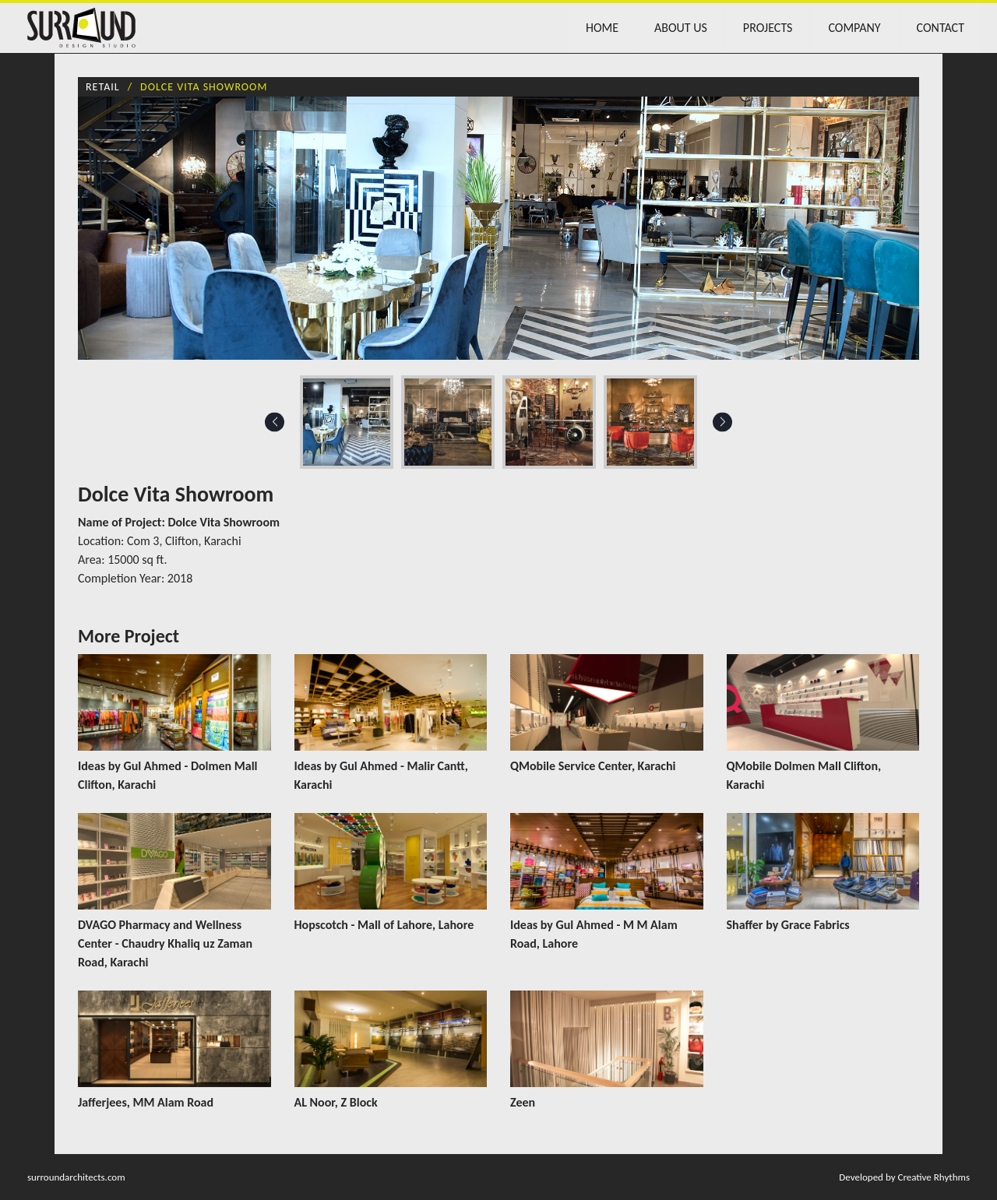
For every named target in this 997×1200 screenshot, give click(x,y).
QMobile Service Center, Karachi (593, 765)
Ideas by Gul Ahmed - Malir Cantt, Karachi (381, 775)
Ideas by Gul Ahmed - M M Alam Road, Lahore (594, 934)
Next (722, 421)
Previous (274, 421)
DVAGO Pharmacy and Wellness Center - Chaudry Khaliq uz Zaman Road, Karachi (165, 943)
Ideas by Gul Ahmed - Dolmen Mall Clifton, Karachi (168, 775)
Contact (940, 27)
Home (602, 27)
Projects (768, 27)
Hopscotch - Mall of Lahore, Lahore (384, 924)
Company (854, 27)
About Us (680, 27)
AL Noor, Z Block (336, 1102)
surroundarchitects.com (76, 1177)
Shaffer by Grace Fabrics (788, 924)
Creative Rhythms (933, 1177)
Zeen (522, 1102)
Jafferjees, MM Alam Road (145, 1102)
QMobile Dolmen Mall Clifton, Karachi (804, 775)
